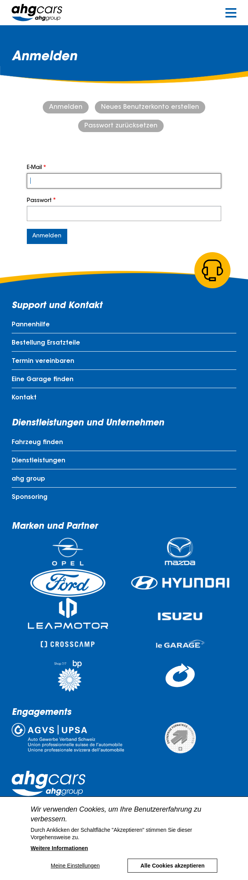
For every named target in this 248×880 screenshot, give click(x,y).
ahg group (28, 479)
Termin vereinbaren (43, 361)
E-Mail (34, 168)
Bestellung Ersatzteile (46, 343)
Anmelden (65, 107)
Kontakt (24, 398)
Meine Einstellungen (75, 873)
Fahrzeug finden (37, 442)
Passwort (39, 201)
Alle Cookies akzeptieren (172, 873)
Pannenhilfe (31, 325)
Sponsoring (29, 497)
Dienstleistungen (38, 461)
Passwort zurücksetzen (120, 126)
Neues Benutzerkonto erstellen (150, 107)
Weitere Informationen (59, 855)
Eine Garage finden (42, 379)
